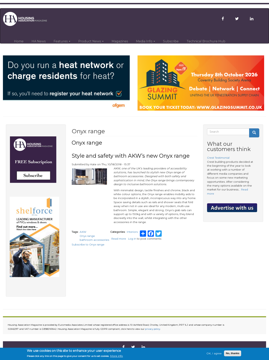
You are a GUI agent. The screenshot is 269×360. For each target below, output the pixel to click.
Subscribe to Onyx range (88, 244)
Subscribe (171, 41)
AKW (83, 231)
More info (116, 355)
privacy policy (152, 329)
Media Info (145, 41)
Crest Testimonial (218, 157)
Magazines (120, 41)
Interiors (132, 231)
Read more (118, 238)
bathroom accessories (94, 239)
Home (19, 41)
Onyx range (87, 235)
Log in (132, 238)
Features (62, 41)
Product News (91, 41)
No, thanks (232, 353)
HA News (39, 41)
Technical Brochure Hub (206, 41)
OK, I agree (214, 353)
